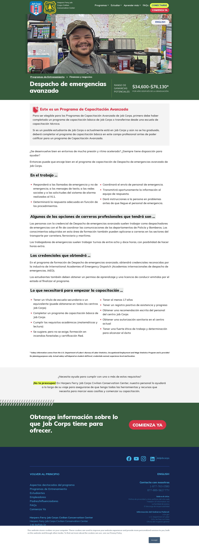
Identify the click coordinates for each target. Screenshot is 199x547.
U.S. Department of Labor (159, 517)
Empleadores (38, 497)
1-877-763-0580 (159, 486)
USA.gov (165, 514)
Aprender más (131, 5)
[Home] (36, 8)
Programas (101, 5)
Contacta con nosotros (154, 482)
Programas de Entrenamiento (47, 77)
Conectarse (159, 5)
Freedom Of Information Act (158, 501)
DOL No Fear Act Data (160, 519)
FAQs (146, 5)
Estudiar (115, 5)
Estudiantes (37, 493)
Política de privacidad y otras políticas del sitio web (149, 499)
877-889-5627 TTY (158, 490)
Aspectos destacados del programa (52, 485)
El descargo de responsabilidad (156, 506)
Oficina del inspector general (158, 521)
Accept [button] (154, 540)
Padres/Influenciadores (44, 501)
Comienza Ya (159, 10)
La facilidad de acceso (160, 504)
